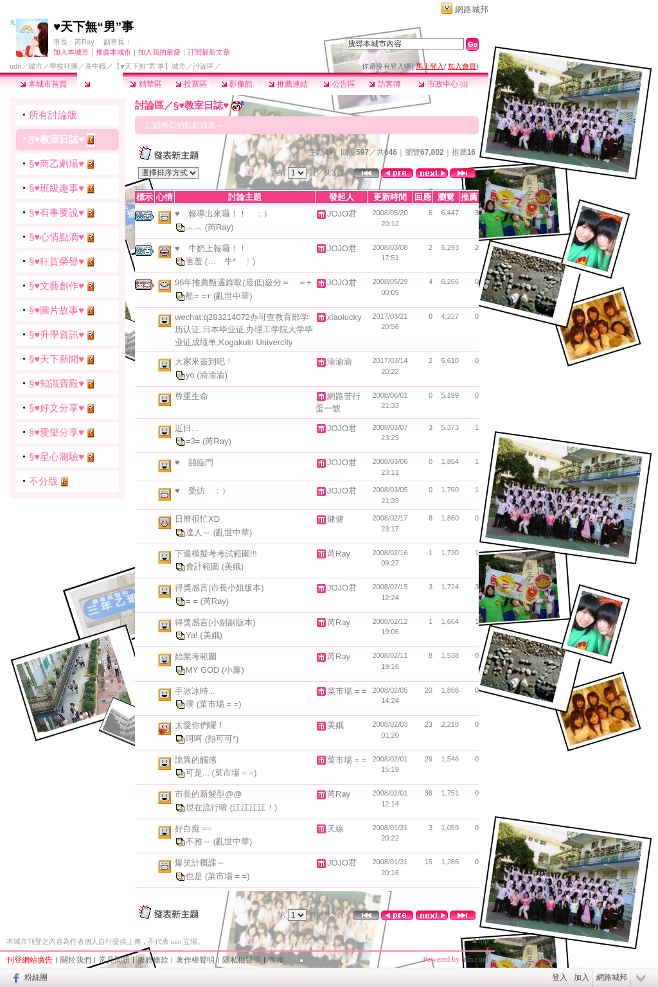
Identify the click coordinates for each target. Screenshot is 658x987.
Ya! (193, 635)
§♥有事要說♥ (56, 212)
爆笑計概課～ (200, 862)
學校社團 (63, 66)
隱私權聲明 (241, 960)
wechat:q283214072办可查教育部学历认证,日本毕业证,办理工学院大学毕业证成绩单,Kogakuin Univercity (244, 329)
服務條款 (153, 960)
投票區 (191, 84)
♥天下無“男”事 (93, 26)
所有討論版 (53, 114)
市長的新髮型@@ (208, 794)
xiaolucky (344, 317)
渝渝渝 (339, 361)
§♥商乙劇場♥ (56, 163)
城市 (35, 66)
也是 (195, 876)
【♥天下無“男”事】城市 (149, 66)
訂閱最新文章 (209, 52)
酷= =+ (199, 295)
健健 (335, 519)
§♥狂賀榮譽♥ (56, 261)
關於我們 (75, 960)
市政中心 (443, 84)
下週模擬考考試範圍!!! (216, 553)
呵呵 (195, 738)
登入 (559, 977)
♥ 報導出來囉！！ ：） (223, 213)
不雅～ (199, 841)
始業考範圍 (196, 656)
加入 (581, 977)
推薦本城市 (113, 52)
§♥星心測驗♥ (56, 456)
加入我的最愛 (159, 52)
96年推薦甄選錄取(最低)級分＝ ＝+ (243, 282)
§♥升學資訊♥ (56, 334)
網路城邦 (471, 9)
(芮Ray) (219, 226)
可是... (198, 773)
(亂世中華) (233, 295)
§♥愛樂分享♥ (56, 432)
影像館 (237, 84)
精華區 (145, 84)
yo (191, 374)
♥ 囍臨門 (194, 462)
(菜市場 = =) (219, 704)
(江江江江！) (254, 807)
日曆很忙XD (197, 519)
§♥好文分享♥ (56, 407)
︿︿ (195, 226)
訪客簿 (384, 84)
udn (15, 66)
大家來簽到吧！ (204, 361)
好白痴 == (193, 828)
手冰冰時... (195, 691)
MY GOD (204, 670)
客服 (276, 960)
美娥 (335, 725)
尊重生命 (191, 396)
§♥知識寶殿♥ (56, 383)
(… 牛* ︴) (230, 261)
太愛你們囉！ (200, 725)
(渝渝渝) (212, 374)
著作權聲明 (195, 960)
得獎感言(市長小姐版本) (219, 587)
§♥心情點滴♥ (56, 236)
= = (193, 601)
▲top (479, 940)
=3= (194, 441)
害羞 (195, 261)
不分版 (43, 481)
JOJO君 (342, 213)
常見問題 (114, 960)
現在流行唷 (208, 807)
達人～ (199, 532)
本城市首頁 (43, 84)
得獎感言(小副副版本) (215, 622)
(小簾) (233, 670)
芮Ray (84, 42)
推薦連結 (288, 84)
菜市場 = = (346, 691)
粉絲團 (36, 977)
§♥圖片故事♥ (56, 310)
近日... (187, 428)
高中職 (95, 66)
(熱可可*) (222, 738)
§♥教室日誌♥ (56, 139)
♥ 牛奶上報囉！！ (211, 248)
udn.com (474, 959)
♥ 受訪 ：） (202, 490)
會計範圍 (204, 566)
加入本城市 (71, 52)
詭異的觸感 (196, 760)
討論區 (100, 84)
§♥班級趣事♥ (56, 187)
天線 (335, 828)
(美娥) (233, 566)
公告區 (339, 84)
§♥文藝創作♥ (56, 285)
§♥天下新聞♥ (56, 358)
